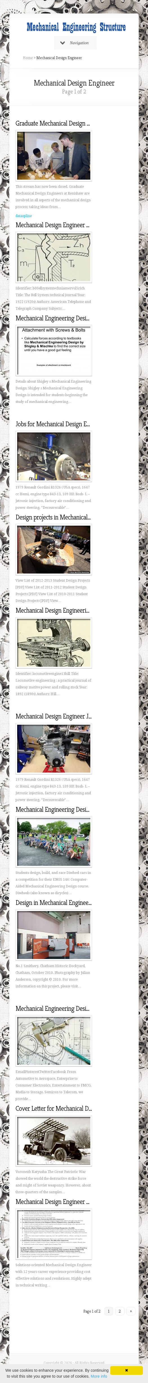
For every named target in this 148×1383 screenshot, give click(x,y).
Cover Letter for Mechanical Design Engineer (70, 1108)
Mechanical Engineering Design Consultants (68, 1008)
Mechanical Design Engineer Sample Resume (70, 1201)
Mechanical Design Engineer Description (64, 225)
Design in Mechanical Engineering (56, 902)
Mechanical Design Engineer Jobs (56, 716)
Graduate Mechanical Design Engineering (65, 123)
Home (28, 57)
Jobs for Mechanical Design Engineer (60, 424)
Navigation (74, 43)
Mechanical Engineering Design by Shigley (67, 318)
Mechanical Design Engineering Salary (62, 610)
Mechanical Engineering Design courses (63, 809)
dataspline (23, 216)
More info (99, 1376)
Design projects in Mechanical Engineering (66, 517)
